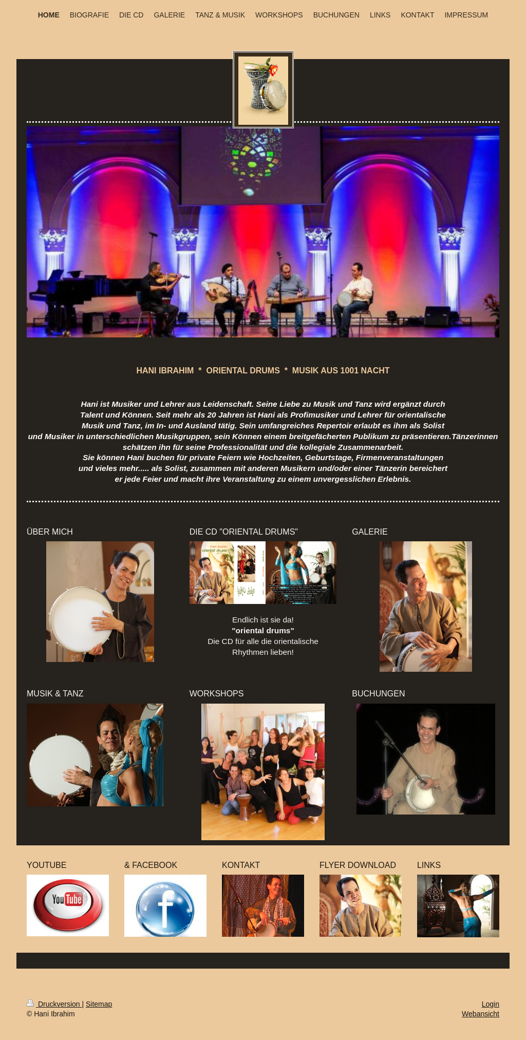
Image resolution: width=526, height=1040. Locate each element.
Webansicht (480, 1014)
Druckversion (54, 1004)
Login (490, 1004)
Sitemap (99, 1004)
